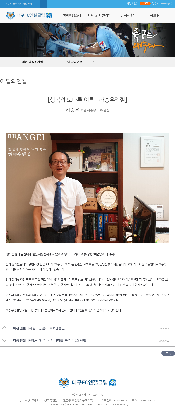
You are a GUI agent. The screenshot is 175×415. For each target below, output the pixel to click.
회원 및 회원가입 (99, 15)
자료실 (154, 15)
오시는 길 (98, 394)
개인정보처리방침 (81, 394)
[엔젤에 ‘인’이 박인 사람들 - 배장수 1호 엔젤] (57, 340)
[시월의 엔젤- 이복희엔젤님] (46, 328)
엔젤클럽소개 (71, 15)
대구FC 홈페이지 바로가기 (18, 3)
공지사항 (127, 15)
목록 (168, 353)
